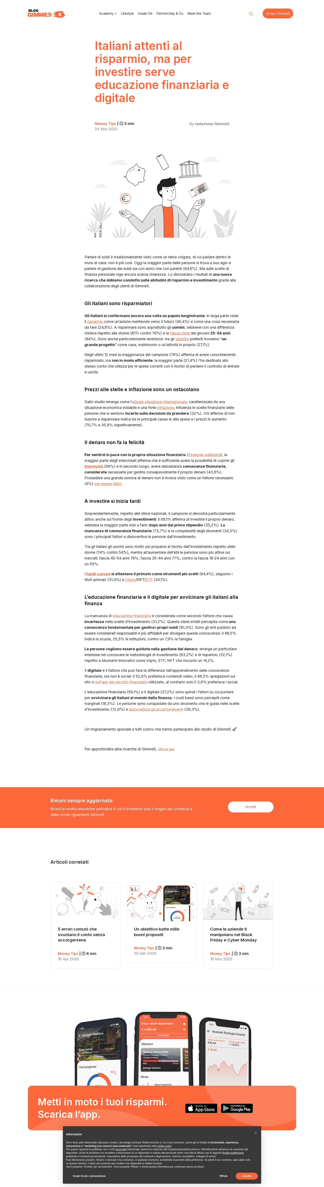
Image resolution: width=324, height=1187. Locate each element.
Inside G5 (145, 13)
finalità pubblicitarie (233, 1152)
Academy (106, 13)
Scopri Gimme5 (278, 13)
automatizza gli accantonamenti (156, 709)
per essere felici (107, 483)
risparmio (95, 321)
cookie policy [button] (164, 1146)
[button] (256, 1133)
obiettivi (182, 339)
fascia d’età (180, 333)
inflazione (165, 407)
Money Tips (115, 123)
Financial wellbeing (204, 454)
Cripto (130, 579)
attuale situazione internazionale (159, 401)
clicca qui (166, 749)
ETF (149, 579)
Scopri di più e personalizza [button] (89, 1176)
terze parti (121, 1149)
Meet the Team (199, 13)
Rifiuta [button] (223, 1176)
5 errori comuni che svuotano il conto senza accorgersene (81, 934)
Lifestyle (127, 13)
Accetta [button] (246, 1176)
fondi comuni (98, 573)
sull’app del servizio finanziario (121, 682)
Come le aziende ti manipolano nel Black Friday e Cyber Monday (233, 934)
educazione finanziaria (132, 615)
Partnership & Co (169, 13)
